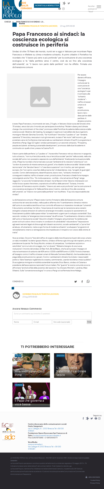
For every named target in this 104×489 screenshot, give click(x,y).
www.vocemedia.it (35, 444)
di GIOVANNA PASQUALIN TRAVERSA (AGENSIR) (38, 26)
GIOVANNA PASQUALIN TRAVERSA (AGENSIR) (40, 294)
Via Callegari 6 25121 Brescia (39, 446)
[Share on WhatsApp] (89, 282)
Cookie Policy (95, 480)
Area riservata (92, 477)
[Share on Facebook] (82, 282)
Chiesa (7, 22)
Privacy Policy (95, 483)
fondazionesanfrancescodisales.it (47, 435)
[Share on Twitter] (76, 282)
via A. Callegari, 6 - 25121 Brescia (41, 428)
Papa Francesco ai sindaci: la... (30, 22)
